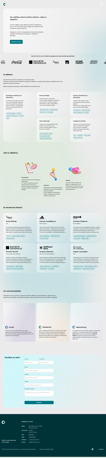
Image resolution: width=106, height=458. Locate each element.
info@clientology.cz (34, 443)
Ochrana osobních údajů (46, 450)
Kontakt (91, 4)
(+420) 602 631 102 (34, 441)
